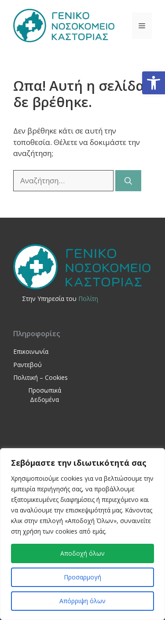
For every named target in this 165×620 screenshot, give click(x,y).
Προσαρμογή (82, 577)
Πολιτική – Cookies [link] (40, 377)
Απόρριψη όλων (82, 601)
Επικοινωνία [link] (30, 351)
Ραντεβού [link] (27, 364)
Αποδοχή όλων (82, 553)
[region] (82, 534)
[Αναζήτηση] (128, 180)
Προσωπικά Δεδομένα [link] (44, 395)
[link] (153, 82)
